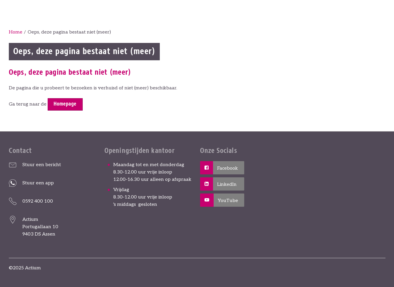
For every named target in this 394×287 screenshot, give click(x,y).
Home (15, 32)
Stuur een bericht (41, 165)
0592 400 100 (37, 201)
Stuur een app (38, 183)
